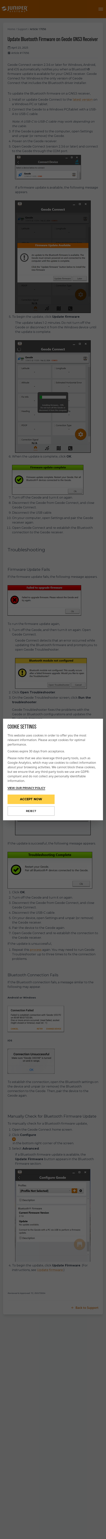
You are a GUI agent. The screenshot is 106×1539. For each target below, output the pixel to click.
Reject (31, 811)
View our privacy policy (26, 788)
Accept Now (31, 799)
